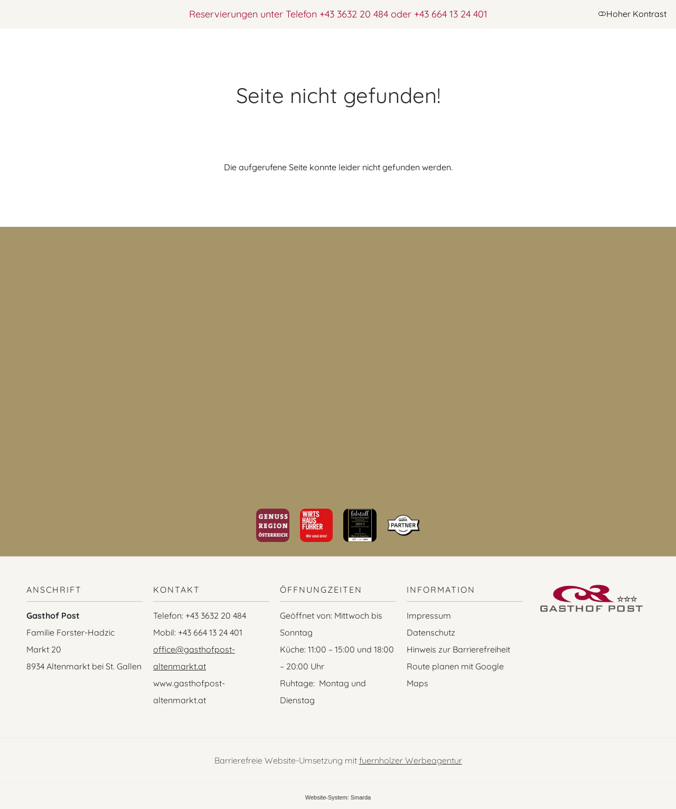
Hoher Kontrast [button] (632, 13)
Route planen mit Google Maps (455, 674)
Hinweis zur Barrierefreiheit (458, 649)
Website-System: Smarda (338, 797)
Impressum (429, 615)
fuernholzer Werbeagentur (410, 760)
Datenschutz (431, 632)
